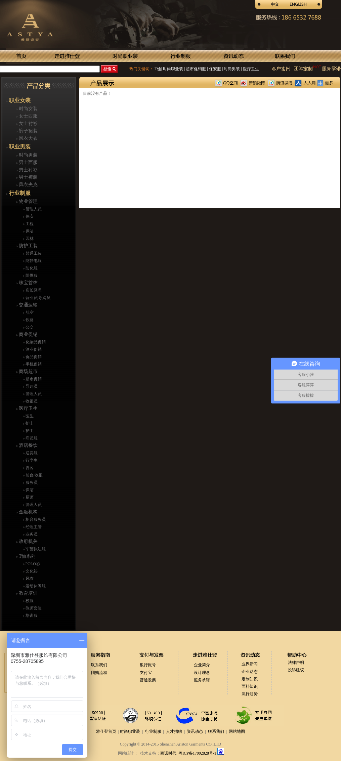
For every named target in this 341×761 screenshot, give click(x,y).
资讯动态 (195, 731)
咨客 (29, 467)
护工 (29, 430)
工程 (29, 223)
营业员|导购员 (37, 297)
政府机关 (28, 541)
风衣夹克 (28, 184)
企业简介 (202, 665)
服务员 (31, 482)
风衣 (29, 578)
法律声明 (296, 662)
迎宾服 (31, 453)
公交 (29, 327)
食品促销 (33, 356)
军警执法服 (35, 549)
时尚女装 (28, 108)
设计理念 (202, 672)
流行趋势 (250, 693)
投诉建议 (296, 670)
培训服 (31, 615)
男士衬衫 (28, 169)
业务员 (31, 534)
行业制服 (19, 193)
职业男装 (19, 147)
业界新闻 (250, 664)
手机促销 (33, 364)
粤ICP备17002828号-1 (197, 753)
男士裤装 (28, 177)
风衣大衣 (28, 138)
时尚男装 (231, 69)
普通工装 (33, 253)
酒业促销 (33, 349)
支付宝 (146, 672)
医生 (29, 416)
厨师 (29, 497)
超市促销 (33, 379)
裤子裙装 (28, 130)
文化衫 (31, 571)
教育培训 (28, 593)
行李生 (31, 460)
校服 (29, 600)
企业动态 (250, 671)
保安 (29, 216)
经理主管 (33, 526)
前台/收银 (34, 475)
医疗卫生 (250, 69)
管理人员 (33, 209)
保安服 (214, 69)
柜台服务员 (35, 519)
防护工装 (28, 245)
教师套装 (33, 608)
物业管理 (28, 201)
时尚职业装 (173, 69)
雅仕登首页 (106, 731)
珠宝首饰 (28, 282)
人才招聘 (174, 731)
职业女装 (19, 100)
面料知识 (250, 686)
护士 (29, 423)
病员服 (31, 438)
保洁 (29, 231)
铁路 (29, 320)
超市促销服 (195, 69)
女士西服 (28, 116)
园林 (29, 238)
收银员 (31, 401)
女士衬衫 (28, 123)
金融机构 (28, 511)
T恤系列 (27, 556)
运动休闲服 (35, 586)
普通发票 (148, 680)
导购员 (31, 386)
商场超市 (28, 371)
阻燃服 (31, 275)
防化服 (31, 268)
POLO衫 (32, 563)
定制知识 (250, 679)
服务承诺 (202, 680)
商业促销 (28, 334)
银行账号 (148, 665)
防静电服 (33, 260)
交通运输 (28, 304)
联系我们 (99, 665)
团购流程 (99, 672)
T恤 (158, 69)
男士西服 (28, 162)
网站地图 (237, 731)
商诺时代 (168, 753)
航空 (29, 312)
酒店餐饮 (28, 445)
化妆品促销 (35, 342)
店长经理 (33, 290)
